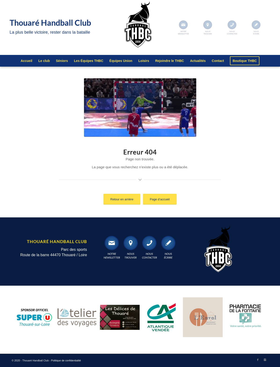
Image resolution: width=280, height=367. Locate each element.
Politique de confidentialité (66, 360)
